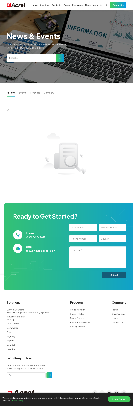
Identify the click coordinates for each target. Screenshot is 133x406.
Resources (77, 5)
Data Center (13, 323)
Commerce (12, 327)
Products (56, 5)
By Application (77, 326)
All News (11, 92)
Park (9, 332)
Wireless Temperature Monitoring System (28, 312)
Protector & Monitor (80, 322)
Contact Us (118, 5)
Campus (11, 344)
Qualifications (118, 313)
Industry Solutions (16, 316)
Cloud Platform (77, 309)
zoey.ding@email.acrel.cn (40, 250)
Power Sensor (77, 318)
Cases (67, 5)
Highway (11, 336)
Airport (10, 340)
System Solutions (15, 309)
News (87, 5)
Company (49, 92)
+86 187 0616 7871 (35, 237)
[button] (8, 110)
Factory (10, 319)
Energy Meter (77, 313)
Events (22, 92)
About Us (97, 5)
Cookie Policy (17, 400)
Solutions (44, 5)
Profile (115, 309)
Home (35, 5)
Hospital (11, 349)
